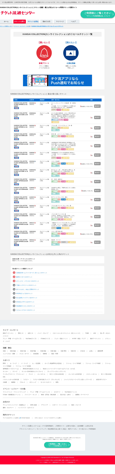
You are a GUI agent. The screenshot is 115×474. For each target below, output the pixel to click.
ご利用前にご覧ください (97, 14)
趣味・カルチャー (8, 407)
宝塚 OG (73, 351)
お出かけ (6, 402)
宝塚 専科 (63, 351)
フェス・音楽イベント (61, 338)
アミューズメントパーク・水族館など (14, 405)
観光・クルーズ (76, 405)
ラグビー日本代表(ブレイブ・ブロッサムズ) (46, 379)
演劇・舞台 (7, 348)
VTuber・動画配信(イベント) (11, 394)
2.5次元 (82, 351)
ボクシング (33, 382)
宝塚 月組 (23, 351)
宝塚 (4, 351)
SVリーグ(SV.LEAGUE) (57, 374)
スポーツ (6, 360)
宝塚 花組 (13, 351)
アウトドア (44, 405)
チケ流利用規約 (47, 426)
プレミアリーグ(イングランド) (56, 371)
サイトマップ (41, 429)
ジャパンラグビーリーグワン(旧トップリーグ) (78, 379)
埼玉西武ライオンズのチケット (25, 306)
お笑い (91, 351)
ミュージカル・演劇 (9, 353)
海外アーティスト (95, 338)
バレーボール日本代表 (75, 374)
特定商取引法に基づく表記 (57, 429)
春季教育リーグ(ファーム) (10, 369)
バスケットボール (91, 374)
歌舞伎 (45, 353)
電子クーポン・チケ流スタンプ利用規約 (82, 429)
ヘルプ (73, 21)
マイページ (60, 21)
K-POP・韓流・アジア (79, 338)
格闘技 (13, 382)
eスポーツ (57, 392)
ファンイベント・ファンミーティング (14, 392)
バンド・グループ (43, 333)
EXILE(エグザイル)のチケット (25, 302)
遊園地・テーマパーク (82, 394)
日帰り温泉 (33, 405)
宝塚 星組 (43, 351)
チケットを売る (33, 21)
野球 (4, 363)
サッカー (5, 371)
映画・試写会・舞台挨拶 (48, 394)
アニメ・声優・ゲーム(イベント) (40, 392)
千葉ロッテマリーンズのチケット (26, 285)
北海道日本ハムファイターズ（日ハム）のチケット (31, 272)
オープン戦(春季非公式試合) (53, 363)
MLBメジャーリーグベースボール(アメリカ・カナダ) (59, 369)
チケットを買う (19, 21)
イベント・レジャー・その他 (14, 389)
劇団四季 (100, 351)
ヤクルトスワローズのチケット (25, 310)
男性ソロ (20, 333)
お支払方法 (89, 426)
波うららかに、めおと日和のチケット (27, 289)
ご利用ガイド (59, 426)
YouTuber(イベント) (71, 392)
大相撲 (5, 382)
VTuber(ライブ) (45, 338)
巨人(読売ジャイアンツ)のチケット (26, 297)
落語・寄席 (54, 353)
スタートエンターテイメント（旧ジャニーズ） (67, 333)
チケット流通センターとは (31, 426)
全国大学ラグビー (101, 379)
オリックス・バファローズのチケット (27, 281)
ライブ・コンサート (10, 330)
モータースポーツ (46, 382)
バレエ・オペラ (24, 353)
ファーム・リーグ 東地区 (73, 363)
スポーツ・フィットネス (59, 405)
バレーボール (41, 374)
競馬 (57, 382)
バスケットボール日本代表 (11, 379)
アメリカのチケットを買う (11, 418)
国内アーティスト (8, 333)
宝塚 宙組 (53, 351)
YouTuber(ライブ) (31, 338)
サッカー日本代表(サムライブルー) (32, 371)
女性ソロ (30, 333)
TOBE (87, 333)
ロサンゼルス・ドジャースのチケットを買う (48, 418)
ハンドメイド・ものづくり (26, 407)
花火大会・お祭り (65, 394)
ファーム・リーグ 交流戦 (23, 366)
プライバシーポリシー (27, 429)
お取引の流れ (70, 426)
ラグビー (26, 379)
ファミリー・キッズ (31, 394)
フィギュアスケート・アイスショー (13, 374)
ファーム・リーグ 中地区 (93, 363)
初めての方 (46, 21)
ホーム (6, 21)
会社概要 (80, 426)
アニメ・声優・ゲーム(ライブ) (12, 338)
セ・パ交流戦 (36, 363)
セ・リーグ (13, 363)
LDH (94, 333)
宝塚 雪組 (33, 351)
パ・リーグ (24, 363)
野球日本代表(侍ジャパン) (31, 369)
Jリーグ (15, 371)
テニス (31, 374)
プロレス (22, 382)
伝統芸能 (36, 353)
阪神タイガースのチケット (24, 277)
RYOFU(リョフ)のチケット (24, 293)
